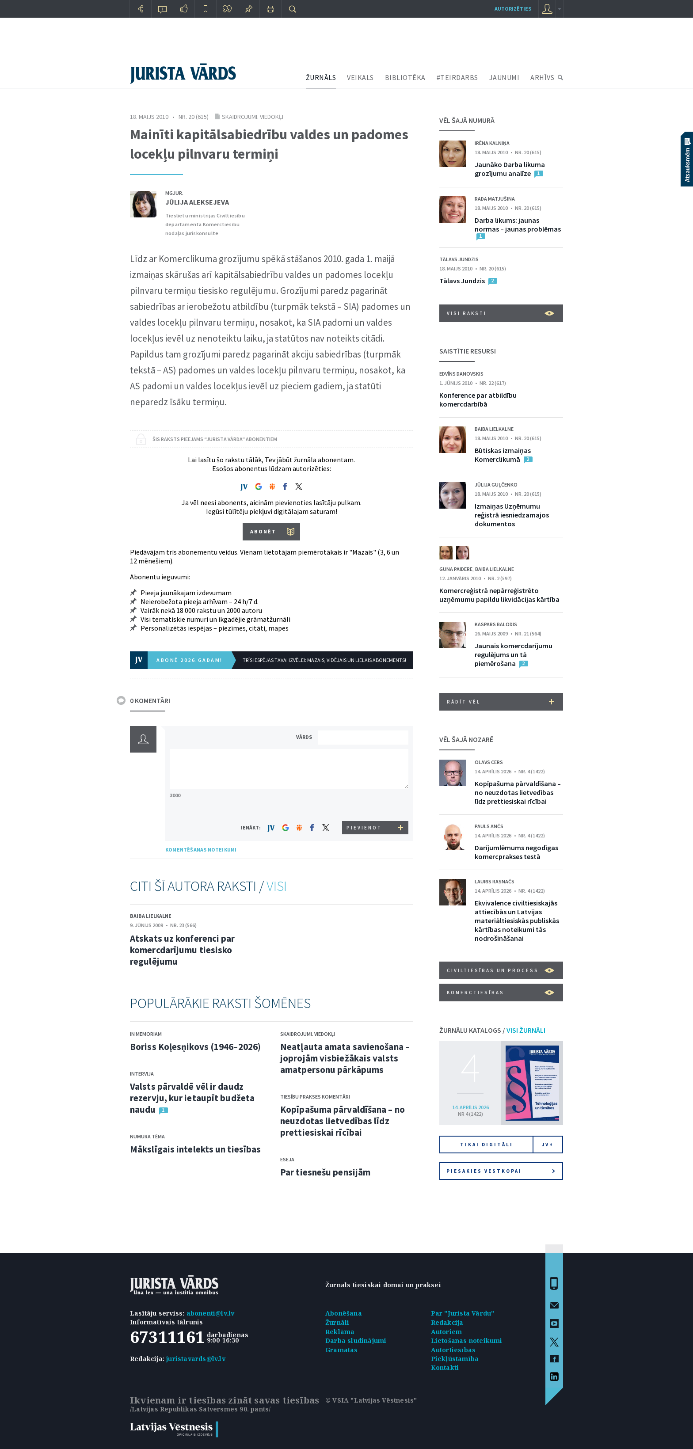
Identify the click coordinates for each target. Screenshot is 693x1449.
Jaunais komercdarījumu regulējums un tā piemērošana (513, 654)
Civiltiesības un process (500, 970)
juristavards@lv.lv (195, 1358)
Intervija (142, 1073)
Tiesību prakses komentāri (315, 1096)
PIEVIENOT (364, 828)
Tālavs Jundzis (459, 259)
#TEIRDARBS (457, 77)
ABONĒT (263, 531)
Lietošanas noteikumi (467, 1340)
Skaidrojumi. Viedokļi (252, 117)
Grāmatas (341, 1350)
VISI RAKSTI (500, 313)
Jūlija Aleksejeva (197, 202)
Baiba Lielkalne (150, 916)
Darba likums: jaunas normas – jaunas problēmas (518, 224)
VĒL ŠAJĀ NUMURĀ (467, 120)
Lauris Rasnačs (494, 881)
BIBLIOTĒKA (405, 77)
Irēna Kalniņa (492, 143)
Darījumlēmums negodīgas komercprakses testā (516, 852)
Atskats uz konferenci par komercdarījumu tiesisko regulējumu (182, 949)
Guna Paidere (455, 569)
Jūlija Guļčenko (496, 484)
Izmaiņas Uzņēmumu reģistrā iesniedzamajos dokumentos (512, 515)
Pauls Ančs (489, 826)
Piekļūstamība (455, 1358)
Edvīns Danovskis (461, 373)
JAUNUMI (504, 77)
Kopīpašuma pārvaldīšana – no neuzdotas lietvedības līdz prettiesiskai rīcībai (342, 1120)
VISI (277, 886)
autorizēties (513, 8)
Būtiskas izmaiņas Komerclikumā (503, 455)
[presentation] (364, 804)
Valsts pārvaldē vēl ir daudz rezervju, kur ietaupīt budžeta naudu (192, 1097)
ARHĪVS (542, 77)
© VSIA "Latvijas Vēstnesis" (371, 1400)
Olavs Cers (489, 762)
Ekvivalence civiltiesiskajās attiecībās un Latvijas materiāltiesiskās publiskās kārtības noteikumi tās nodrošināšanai (517, 920)
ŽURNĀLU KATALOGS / (492, 1030)
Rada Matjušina (495, 198)
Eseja (287, 1159)
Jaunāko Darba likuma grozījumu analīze (510, 169)
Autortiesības (453, 1350)
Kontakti (445, 1367)
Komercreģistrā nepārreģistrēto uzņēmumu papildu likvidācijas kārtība (499, 595)
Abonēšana (343, 1313)
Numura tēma (147, 1136)
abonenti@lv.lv (211, 1313)
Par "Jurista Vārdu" (463, 1313)
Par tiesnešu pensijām (325, 1172)
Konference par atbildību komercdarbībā (478, 399)
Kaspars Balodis (496, 624)
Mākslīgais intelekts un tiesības (195, 1149)
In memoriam (146, 1034)
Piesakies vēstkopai (500, 1171)
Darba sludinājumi (355, 1340)
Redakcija (447, 1322)
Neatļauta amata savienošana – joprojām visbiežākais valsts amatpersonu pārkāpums (345, 1058)
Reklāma (339, 1331)
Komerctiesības (500, 992)
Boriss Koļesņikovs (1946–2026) (195, 1047)
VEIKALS (360, 77)
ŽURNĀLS (321, 77)
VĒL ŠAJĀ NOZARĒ (466, 739)
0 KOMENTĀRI (150, 700)
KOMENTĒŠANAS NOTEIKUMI (200, 849)
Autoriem (446, 1331)
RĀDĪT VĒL (500, 702)
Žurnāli (337, 1322)
